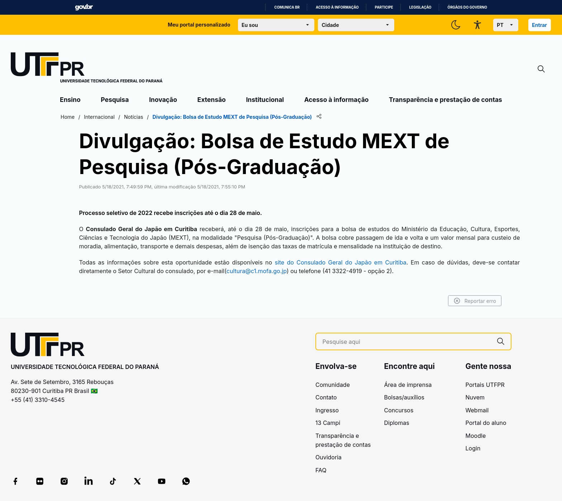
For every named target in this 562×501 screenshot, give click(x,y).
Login (473, 448)
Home (68, 117)
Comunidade (332, 384)
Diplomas (396, 422)
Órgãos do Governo (467, 7)
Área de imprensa (408, 384)
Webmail (477, 410)
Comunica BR (287, 7)
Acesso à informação (337, 7)
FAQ (321, 470)
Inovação (163, 99)
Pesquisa (115, 99)
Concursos (399, 410)
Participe (384, 7)
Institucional (265, 99)
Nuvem (475, 397)
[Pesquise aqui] (407, 342)
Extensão (211, 99)
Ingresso (327, 410)
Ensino (70, 99)
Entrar (539, 25)
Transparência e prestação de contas (445, 99)
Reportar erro (474, 300)
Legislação (420, 7)
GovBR (84, 7)
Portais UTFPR (485, 384)
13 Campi (327, 422)
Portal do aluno (486, 422)
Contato (326, 397)
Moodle (476, 435)
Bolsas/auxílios (404, 397)
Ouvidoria (328, 457)
